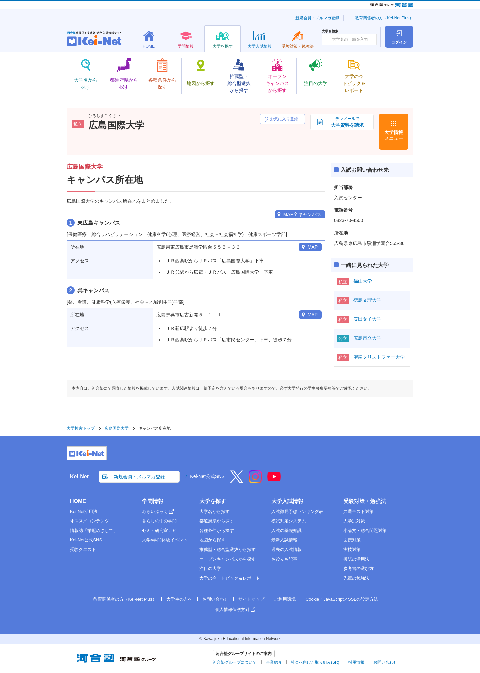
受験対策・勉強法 (364, 501)
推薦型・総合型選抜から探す (227, 549)
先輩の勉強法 (356, 578)
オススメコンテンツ (89, 520)
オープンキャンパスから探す (227, 559)
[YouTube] (274, 481)
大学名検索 (330, 31)
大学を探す (212, 501)
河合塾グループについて (235, 662)
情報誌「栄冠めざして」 (94, 530)
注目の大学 (210, 568)
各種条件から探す (216, 530)
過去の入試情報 (286, 549)
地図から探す (212, 539)
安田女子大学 (367, 319)
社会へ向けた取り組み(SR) (315, 662)
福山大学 (362, 281)
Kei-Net (79, 476)
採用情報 (356, 662)
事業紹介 (274, 662)
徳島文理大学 (367, 300)
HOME (78, 501)
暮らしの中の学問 (159, 520)
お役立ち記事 (284, 559)
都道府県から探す (216, 520)
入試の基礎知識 (286, 530)
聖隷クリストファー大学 (379, 357)
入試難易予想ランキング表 (297, 511)
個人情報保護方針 (232, 609)
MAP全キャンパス (302, 214)
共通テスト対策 (358, 511)
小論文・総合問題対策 (365, 530)
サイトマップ (251, 599)
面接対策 (352, 539)
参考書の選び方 (358, 568)
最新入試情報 (284, 539)
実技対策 (352, 549)
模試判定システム (288, 520)
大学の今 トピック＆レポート (229, 578)
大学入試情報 (287, 501)
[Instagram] (255, 481)
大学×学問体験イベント (165, 539)
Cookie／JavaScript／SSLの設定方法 (342, 599)
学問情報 (152, 501)
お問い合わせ (215, 599)
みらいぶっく (155, 511)
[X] (236, 481)
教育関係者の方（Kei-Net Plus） (384, 18)
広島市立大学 (367, 338)
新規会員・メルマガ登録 (317, 18)
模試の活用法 (356, 559)
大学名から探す (214, 511)
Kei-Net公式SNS (207, 476)
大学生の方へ (179, 599)
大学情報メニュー (393, 135)
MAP (313, 247)
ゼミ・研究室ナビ (159, 530)
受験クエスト (83, 549)
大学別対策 (354, 520)
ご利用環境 (285, 599)
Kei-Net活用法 (83, 511)
